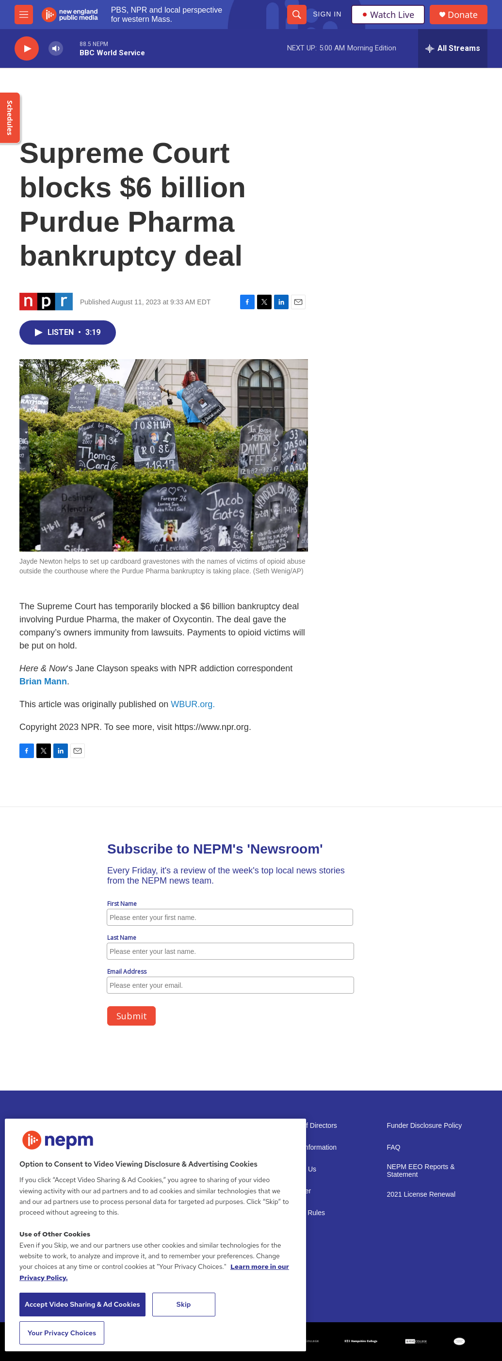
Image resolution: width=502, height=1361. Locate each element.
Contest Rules (303, 1213)
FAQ (394, 1147)
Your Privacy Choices (62, 1333)
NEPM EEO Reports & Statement (421, 1170)
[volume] (56, 49)
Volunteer (296, 1191)
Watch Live (388, 14)
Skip (184, 1304)
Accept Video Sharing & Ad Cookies (82, 1304)
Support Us (299, 1169)
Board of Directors (309, 1125)
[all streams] (452, 48)
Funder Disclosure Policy (424, 1125)
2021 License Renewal (421, 1194)
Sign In (327, 14)
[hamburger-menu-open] (24, 14)
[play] (26, 48)
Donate (463, 15)
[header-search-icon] (297, 14)
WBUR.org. (193, 704)
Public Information (309, 1147)
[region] (155, 1235)
